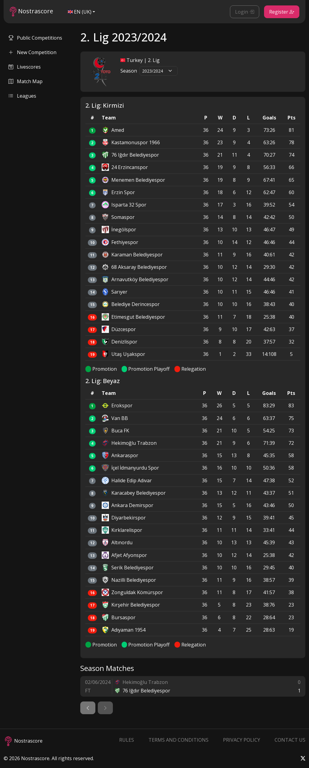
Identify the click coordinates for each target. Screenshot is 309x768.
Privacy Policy (241, 740)
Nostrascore (31, 12)
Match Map (25, 81)
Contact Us (290, 740)
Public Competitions (35, 37)
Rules (126, 740)
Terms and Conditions (178, 740)
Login (244, 11)
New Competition (32, 52)
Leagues (22, 96)
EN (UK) (79, 11)
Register (281, 11)
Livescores (24, 66)
